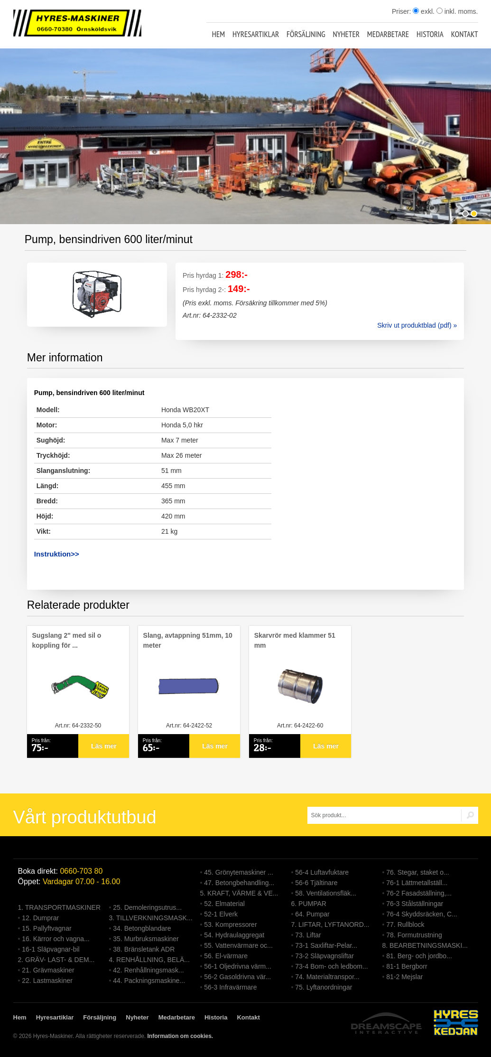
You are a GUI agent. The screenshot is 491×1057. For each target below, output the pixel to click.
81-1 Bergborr (406, 966)
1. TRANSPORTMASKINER (59, 907)
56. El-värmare (226, 956)
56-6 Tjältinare (316, 883)
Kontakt (464, 34)
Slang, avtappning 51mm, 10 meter (187, 640)
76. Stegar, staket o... (417, 872)
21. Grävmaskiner (48, 970)
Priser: (402, 11)
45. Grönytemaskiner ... (238, 872)
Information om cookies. (180, 1036)
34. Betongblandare (142, 928)
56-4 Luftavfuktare (322, 872)
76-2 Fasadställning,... (419, 893)
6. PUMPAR (308, 903)
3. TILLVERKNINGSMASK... (151, 918)
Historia (430, 34)
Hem (218, 34)
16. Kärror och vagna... (55, 939)
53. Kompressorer (230, 924)
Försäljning (306, 34)
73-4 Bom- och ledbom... (331, 966)
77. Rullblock (405, 924)
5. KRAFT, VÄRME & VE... (239, 893)
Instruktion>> (56, 554)
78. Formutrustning (414, 935)
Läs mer (104, 746)
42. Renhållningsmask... (148, 970)
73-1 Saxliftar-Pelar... (326, 945)
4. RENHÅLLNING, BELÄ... (149, 959)
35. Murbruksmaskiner (146, 939)
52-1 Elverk (221, 914)
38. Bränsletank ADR (144, 949)
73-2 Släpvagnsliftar (324, 956)
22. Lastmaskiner (47, 980)
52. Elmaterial (224, 903)
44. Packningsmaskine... (149, 980)
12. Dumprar (40, 918)
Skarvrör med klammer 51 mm (294, 640)
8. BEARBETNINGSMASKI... (425, 945)
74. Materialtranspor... (327, 977)
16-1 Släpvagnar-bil (50, 949)
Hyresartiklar (255, 34)
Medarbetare (388, 34)
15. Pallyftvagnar (46, 928)
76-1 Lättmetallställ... (416, 883)
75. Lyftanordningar (323, 987)
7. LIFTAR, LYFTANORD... (330, 924)
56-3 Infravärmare (230, 987)
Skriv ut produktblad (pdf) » (417, 325)
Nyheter (346, 34)
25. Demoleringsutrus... (147, 907)
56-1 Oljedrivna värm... (237, 966)
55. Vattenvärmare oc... (238, 945)
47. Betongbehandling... (239, 883)
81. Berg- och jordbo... (419, 956)
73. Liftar (308, 935)
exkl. (424, 11)
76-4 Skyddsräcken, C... (421, 914)
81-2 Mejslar (404, 977)
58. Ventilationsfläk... (325, 893)
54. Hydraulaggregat (234, 935)
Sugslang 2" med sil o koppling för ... (67, 640)
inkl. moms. (457, 11)
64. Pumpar (312, 914)
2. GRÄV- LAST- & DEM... (56, 959)
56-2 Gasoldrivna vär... (237, 977)
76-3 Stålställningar (414, 903)
